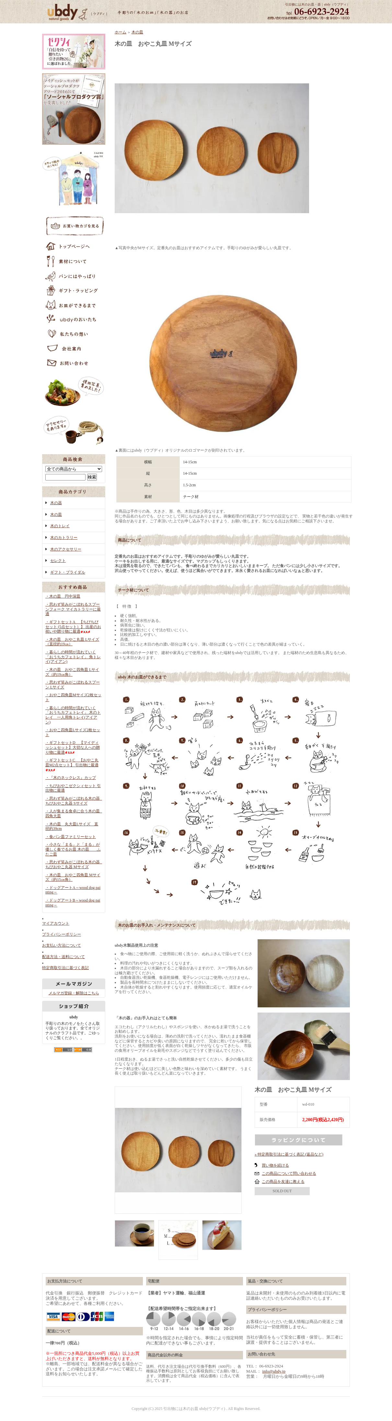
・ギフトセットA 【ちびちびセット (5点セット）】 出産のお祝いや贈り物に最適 (73, 627)
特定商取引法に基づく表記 (65, 968)
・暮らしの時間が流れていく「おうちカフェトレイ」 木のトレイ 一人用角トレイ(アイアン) (73, 715)
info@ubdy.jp (273, 1371)
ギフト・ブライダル (67, 572)
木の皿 (56, 514)
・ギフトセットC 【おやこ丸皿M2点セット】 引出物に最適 (71, 764)
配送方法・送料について (63, 956)
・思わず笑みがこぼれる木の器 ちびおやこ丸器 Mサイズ (74, 864)
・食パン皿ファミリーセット (70, 836)
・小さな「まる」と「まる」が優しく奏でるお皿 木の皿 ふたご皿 (73, 849)
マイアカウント (55, 923)
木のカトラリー (63, 537)
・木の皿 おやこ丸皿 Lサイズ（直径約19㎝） (72, 642)
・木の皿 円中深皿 (62, 596)
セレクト (58, 560)
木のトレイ (60, 526)
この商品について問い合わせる (289, 1173)
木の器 (56, 503)
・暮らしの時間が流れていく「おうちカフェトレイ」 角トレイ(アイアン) (73, 657)
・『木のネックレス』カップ (70, 777)
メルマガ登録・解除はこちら (74, 993)
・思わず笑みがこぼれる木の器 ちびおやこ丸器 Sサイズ (74, 801)
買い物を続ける (275, 1165)
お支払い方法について (61, 945)
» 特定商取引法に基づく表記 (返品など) (289, 1154)
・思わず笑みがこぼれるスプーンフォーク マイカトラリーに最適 (73, 609)
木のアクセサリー (65, 549)
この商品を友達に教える (283, 1181)
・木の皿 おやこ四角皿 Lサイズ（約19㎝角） (72, 672)
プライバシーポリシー (61, 934)
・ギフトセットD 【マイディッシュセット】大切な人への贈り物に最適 (72, 747)
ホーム (120, 32)
